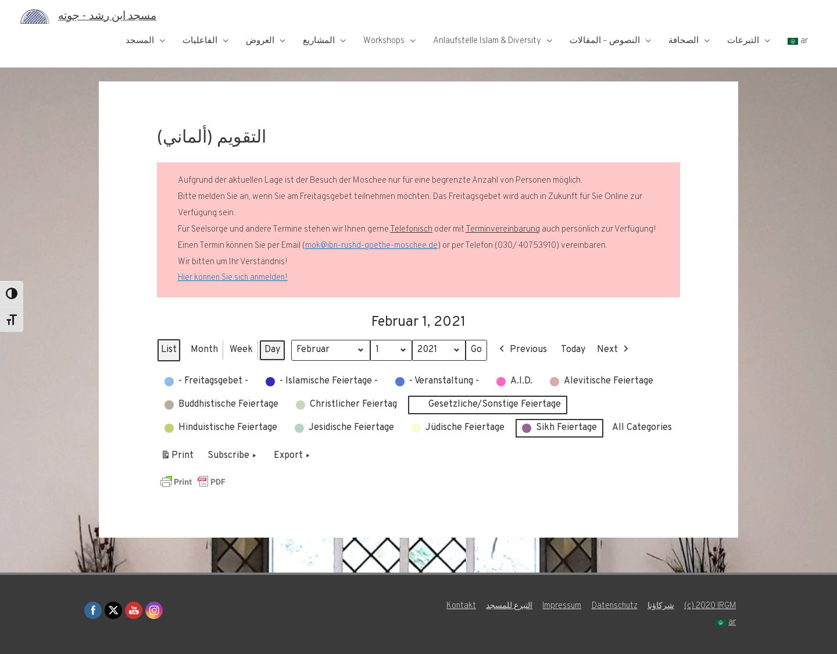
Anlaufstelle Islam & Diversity (487, 41)
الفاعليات (200, 41)
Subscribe (233, 456)
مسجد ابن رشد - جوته (112, 16)
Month (204, 350)
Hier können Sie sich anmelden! (234, 277)
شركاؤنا (724, 606)
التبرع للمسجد (564, 606)
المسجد (140, 41)
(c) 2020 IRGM (680, 622)
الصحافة (683, 41)
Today (577, 350)
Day (272, 350)
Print (177, 457)
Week (241, 350)
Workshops (384, 41)
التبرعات (743, 41)
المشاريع (319, 41)
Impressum (620, 606)
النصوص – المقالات (605, 41)
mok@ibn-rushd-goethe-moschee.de (372, 245)
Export (293, 456)
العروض (260, 41)
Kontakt (513, 606)
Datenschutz (675, 606)
